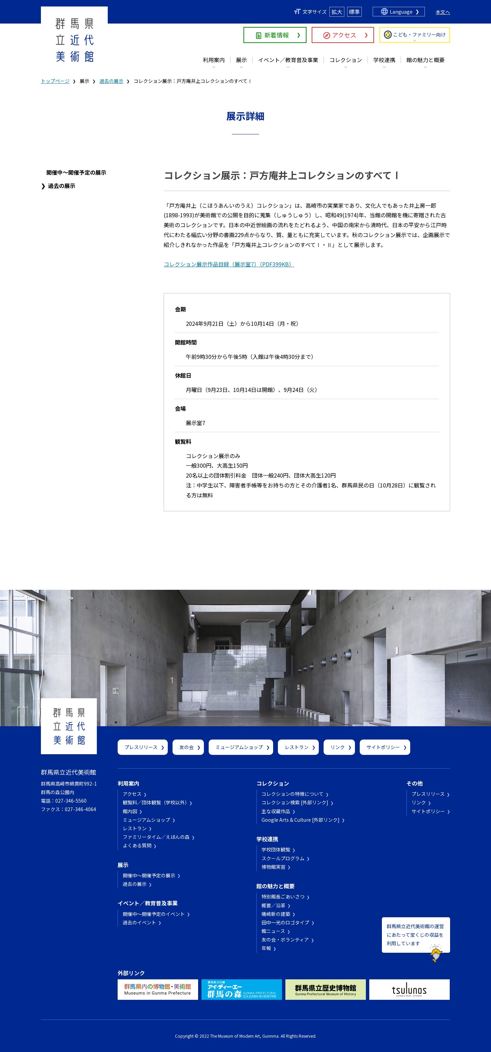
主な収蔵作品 (276, 811)
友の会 (186, 747)
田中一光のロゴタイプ (285, 922)
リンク (337, 747)
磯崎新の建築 (276, 913)
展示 (241, 60)
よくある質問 (137, 845)
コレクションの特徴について (293, 793)
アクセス (344, 34)
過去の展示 (111, 80)
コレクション (345, 60)
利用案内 (214, 60)
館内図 (130, 811)
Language (401, 11)
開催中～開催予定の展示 (76, 172)
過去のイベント (139, 922)
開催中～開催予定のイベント (154, 913)
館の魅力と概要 (425, 60)
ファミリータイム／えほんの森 (156, 836)
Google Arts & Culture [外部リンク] (301, 819)
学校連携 (384, 60)
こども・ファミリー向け (419, 34)
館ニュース (273, 930)
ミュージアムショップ (239, 747)
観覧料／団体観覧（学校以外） (155, 802)
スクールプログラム (283, 858)
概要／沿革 (273, 905)
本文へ (443, 12)
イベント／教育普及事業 (288, 60)
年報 (266, 948)
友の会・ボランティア (285, 939)
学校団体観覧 (276, 849)
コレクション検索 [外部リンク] (295, 802)
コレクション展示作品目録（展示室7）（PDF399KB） (229, 264)
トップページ (55, 80)
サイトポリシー (383, 747)
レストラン (297, 747)
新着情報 (276, 34)
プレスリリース (141, 747)
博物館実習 (273, 866)
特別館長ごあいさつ (283, 896)
